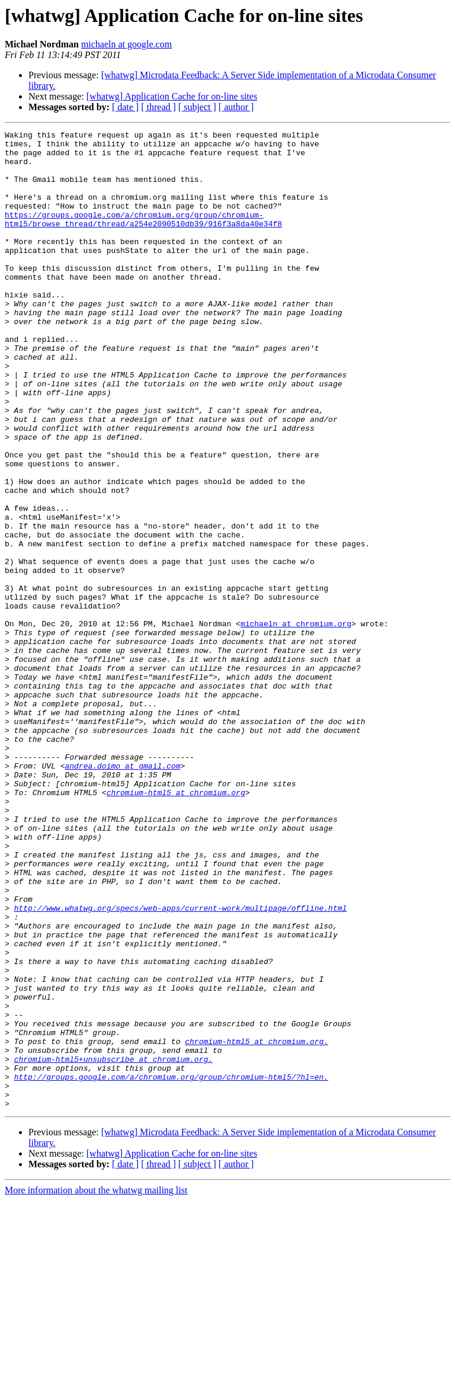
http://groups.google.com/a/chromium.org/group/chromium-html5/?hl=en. (171, 1266)
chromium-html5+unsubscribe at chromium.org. (113, 1245)
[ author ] (236, 107)
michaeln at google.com (126, 44)
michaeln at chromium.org (296, 723)
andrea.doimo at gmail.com (122, 893)
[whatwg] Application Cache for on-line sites (171, 96)
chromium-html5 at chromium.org (176, 925)
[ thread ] (158, 107)
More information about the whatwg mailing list (96, 1386)
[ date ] (125, 107)
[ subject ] (197, 107)
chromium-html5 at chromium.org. (256, 1224)
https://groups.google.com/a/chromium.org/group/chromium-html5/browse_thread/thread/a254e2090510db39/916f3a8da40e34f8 (143, 237)
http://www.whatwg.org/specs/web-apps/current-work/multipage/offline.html (180, 1064)
